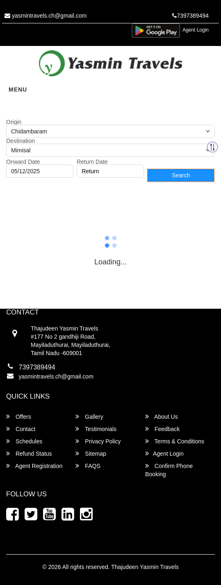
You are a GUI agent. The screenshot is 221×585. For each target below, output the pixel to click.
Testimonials (95, 428)
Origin (13, 122)
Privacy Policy (98, 441)
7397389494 (190, 15)
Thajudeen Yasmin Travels (144, 567)
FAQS (87, 465)
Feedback (162, 428)
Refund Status (29, 453)
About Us (161, 416)
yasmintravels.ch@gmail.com (46, 15)
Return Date (92, 162)
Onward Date (23, 162)
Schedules (24, 441)
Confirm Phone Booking (169, 469)
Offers (18, 416)
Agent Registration (34, 465)
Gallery (89, 416)
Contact (20, 428)
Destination (20, 141)
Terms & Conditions (174, 441)
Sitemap (90, 453)
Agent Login (195, 30)
